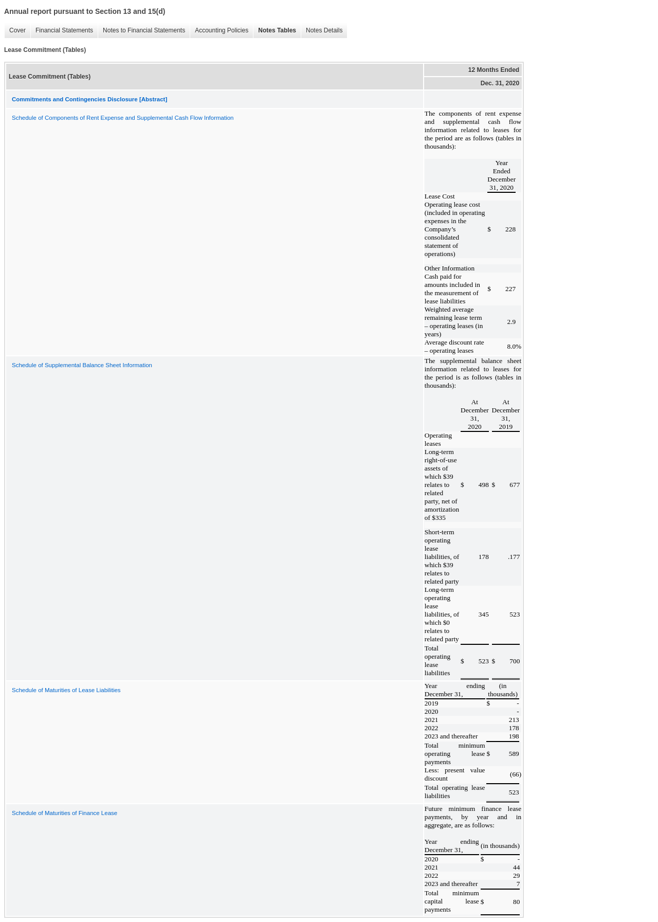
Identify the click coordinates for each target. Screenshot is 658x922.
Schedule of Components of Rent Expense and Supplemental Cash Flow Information (123, 118)
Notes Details (321, 30)
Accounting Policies (219, 30)
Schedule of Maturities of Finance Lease (64, 813)
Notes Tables (274, 30)
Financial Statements (61, 30)
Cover (15, 30)
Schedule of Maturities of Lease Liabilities (66, 690)
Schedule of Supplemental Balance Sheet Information (82, 365)
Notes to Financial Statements (141, 30)
